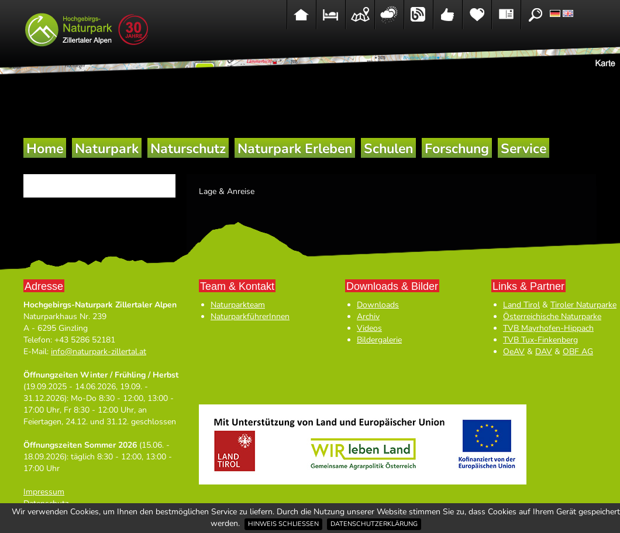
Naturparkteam (238, 304)
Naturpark (107, 149)
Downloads (378, 304)
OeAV (514, 351)
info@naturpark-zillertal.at (98, 351)
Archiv (368, 316)
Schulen (388, 149)
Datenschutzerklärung (374, 524)
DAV (543, 351)
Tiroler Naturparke (583, 304)
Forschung (457, 149)
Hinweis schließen (283, 524)
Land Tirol (521, 304)
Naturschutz (188, 149)
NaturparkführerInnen (250, 316)
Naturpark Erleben (294, 149)
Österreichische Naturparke (552, 316)
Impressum (43, 491)
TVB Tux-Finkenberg (540, 339)
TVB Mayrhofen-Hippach (548, 328)
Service (523, 149)
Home (44, 149)
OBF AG (578, 351)
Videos (369, 328)
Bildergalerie (379, 339)
